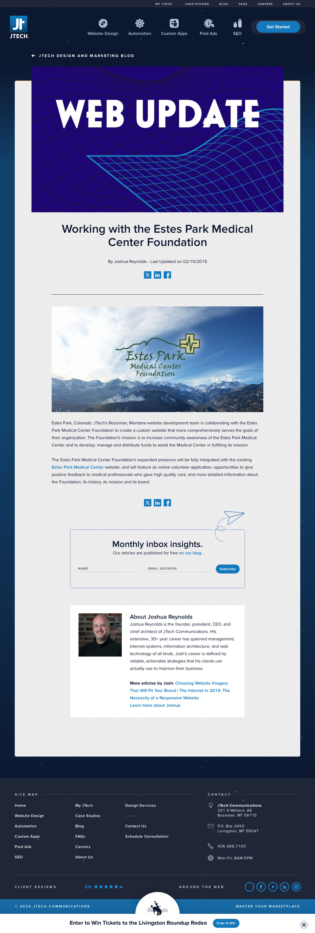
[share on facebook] (167, 275)
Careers (83, 847)
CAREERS (265, 4)
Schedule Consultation (146, 836)
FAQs (80, 836)
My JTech (84, 805)
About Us (84, 857)
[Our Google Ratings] (103, 887)
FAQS (243, 4)
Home (20, 805)
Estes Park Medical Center (78, 467)
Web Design (103, 33)
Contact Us (135, 826)
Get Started (278, 27)
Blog (79, 826)
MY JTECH (164, 4)
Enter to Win (226, 923)
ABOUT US (291, 4)
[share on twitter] (147, 275)
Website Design (29, 816)
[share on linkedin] (157, 275)
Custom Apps (27, 836)
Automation (139, 33)
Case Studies (88, 816)
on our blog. (190, 553)
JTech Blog (87, 56)
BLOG (223, 4)
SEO (237, 33)
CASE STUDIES (197, 4)
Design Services (140, 805)
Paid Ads (208, 33)
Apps (174, 33)
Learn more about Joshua (155, 705)
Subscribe (228, 569)
